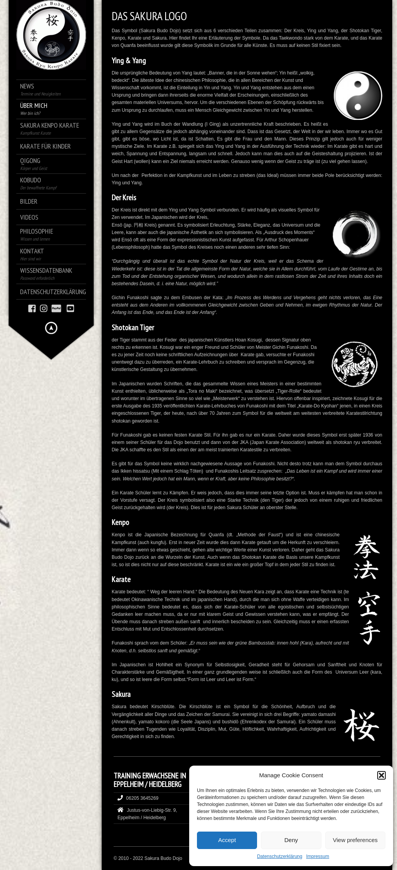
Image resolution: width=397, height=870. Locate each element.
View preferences (355, 840)
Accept (227, 840)
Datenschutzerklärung (279, 856)
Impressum (317, 856)
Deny (291, 840)
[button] (381, 775)
